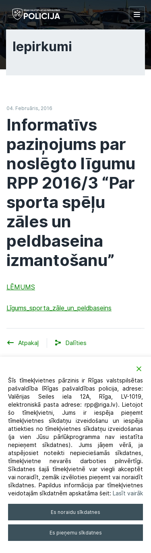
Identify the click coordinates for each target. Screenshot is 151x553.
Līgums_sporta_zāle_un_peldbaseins (59, 308)
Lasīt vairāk (128, 493)
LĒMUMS (20, 287)
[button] (76, 343)
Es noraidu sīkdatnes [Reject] (75, 512)
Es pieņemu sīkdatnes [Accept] (76, 533)
